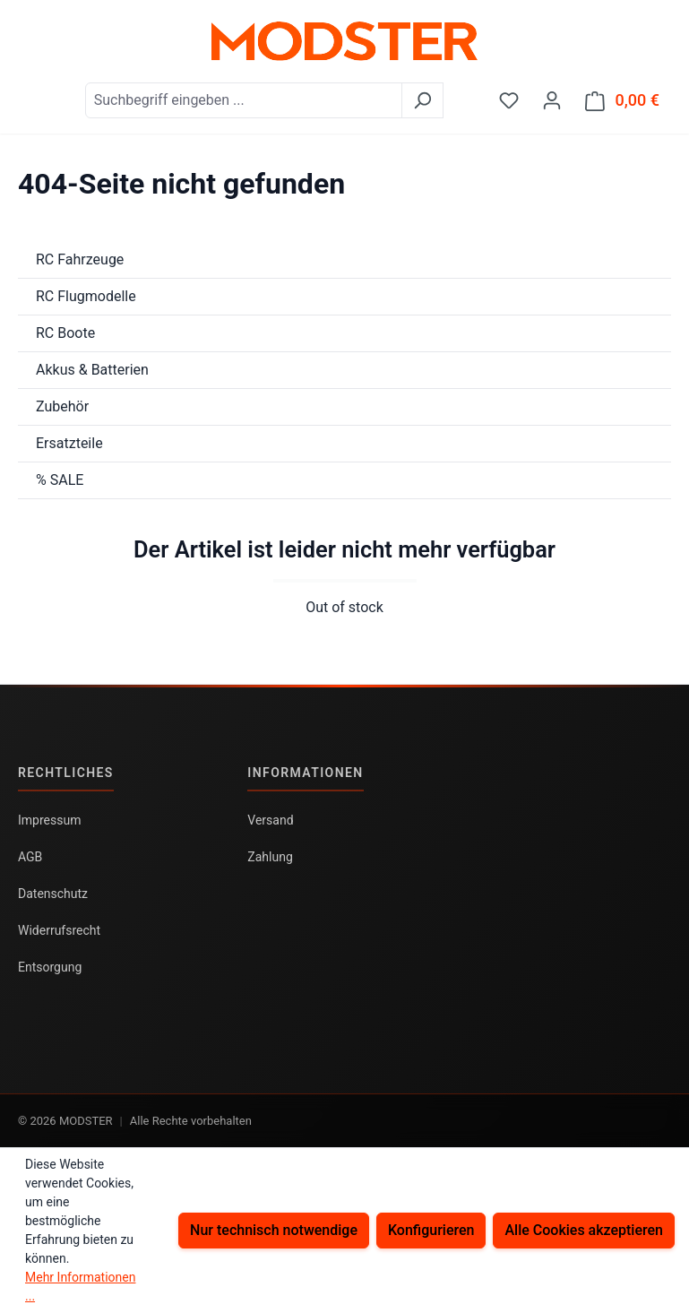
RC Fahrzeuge (80, 259)
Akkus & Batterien (92, 369)
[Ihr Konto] (551, 100)
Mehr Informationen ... (80, 1286)
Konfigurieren (431, 1230)
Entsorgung (50, 967)
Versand (270, 820)
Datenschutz (53, 893)
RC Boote (65, 332)
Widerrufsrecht (59, 930)
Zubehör (62, 406)
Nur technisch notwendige (273, 1230)
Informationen (305, 772)
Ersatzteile (69, 443)
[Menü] (29, 94)
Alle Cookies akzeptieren (583, 1230)
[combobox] (243, 100)
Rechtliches (66, 772)
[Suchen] (422, 100)
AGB (30, 857)
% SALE (59, 479)
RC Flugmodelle (86, 296)
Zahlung (269, 857)
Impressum (49, 820)
